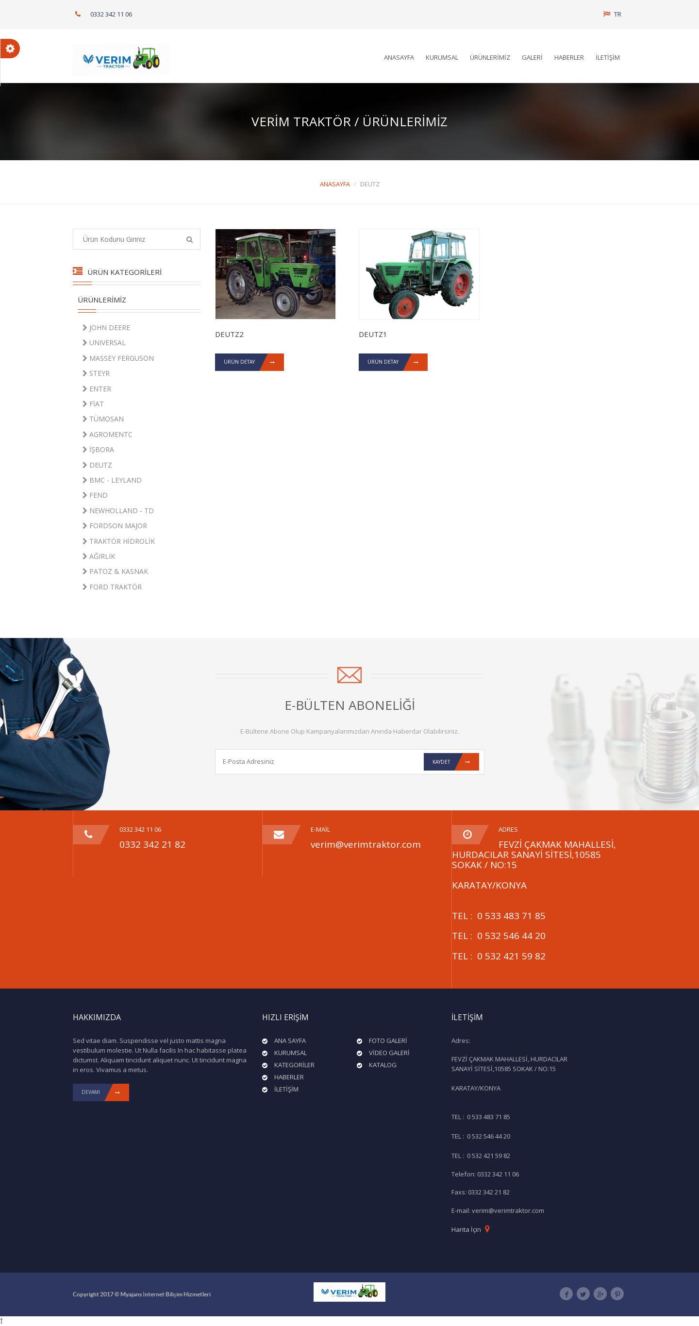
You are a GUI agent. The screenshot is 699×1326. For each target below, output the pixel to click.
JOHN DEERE (106, 327)
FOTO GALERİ (388, 1040)
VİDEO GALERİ (389, 1052)
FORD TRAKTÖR (111, 586)
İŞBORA (98, 449)
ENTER (96, 388)
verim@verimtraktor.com (366, 844)
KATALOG (383, 1064)
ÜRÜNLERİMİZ (490, 57)
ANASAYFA (399, 57)
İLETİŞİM (608, 57)
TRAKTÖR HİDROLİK (118, 541)
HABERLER (569, 57)
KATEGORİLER (294, 1064)
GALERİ (532, 57)
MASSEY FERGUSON (117, 358)
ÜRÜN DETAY (254, 362)
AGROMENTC (107, 434)
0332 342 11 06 (111, 14)
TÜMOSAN (102, 418)
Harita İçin (466, 1229)
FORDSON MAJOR (114, 525)
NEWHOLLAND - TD (117, 510)
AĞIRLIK (98, 556)
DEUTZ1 (373, 334)
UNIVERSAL (103, 342)
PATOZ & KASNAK (115, 571)
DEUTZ (97, 465)
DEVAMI (105, 1092)
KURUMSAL (442, 57)
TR (612, 14)
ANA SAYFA (290, 1040)
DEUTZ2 (229, 334)
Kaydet (456, 762)
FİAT (92, 403)
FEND (94, 495)
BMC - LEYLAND (111, 480)
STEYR (95, 373)
